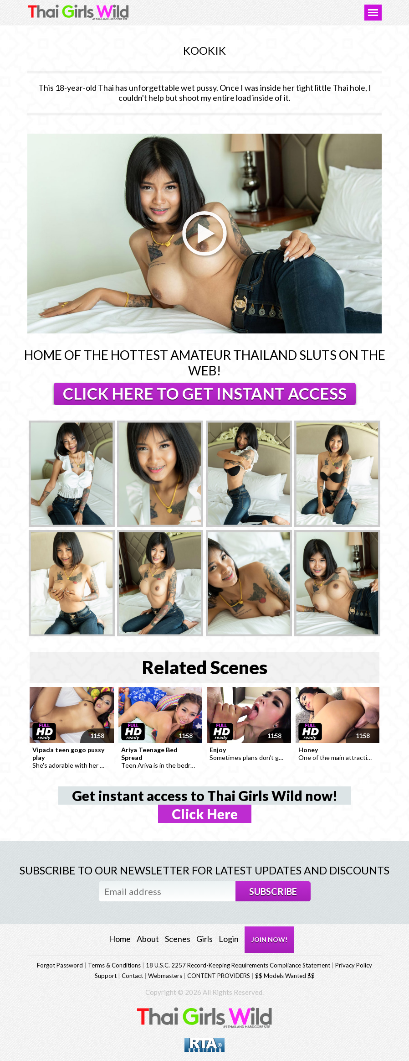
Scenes (177, 939)
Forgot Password (60, 965)
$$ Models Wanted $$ (285, 975)
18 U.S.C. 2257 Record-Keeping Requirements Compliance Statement (238, 965)
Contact (132, 975)
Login (229, 939)
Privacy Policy (353, 965)
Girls (204, 939)
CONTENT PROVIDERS (218, 975)
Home (120, 939)
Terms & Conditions (114, 965)
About (148, 939)
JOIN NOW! (269, 939)
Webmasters (165, 975)
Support (106, 975)
